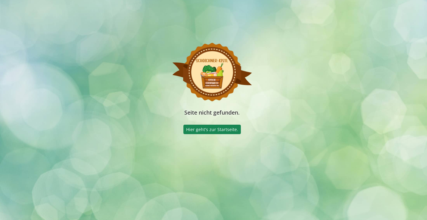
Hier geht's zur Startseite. (212, 129)
